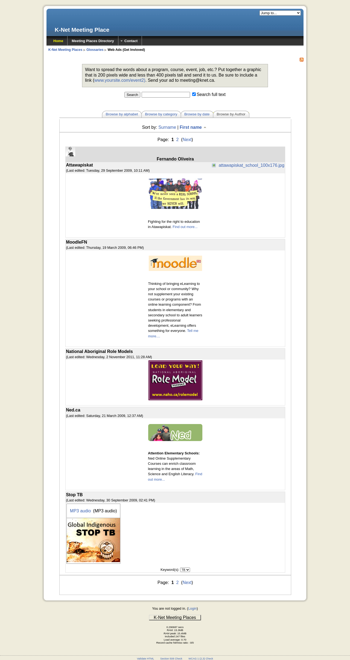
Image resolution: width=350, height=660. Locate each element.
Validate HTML (145, 658)
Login (192, 608)
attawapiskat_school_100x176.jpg (251, 165)
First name (193, 127)
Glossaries (95, 50)
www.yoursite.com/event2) (119, 80)
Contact (131, 41)
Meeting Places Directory (93, 41)
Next (187, 139)
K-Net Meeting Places (65, 50)
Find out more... (185, 227)
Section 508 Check (171, 658)
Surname (167, 127)
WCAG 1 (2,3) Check (200, 658)
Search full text (211, 94)
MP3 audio (80, 511)
